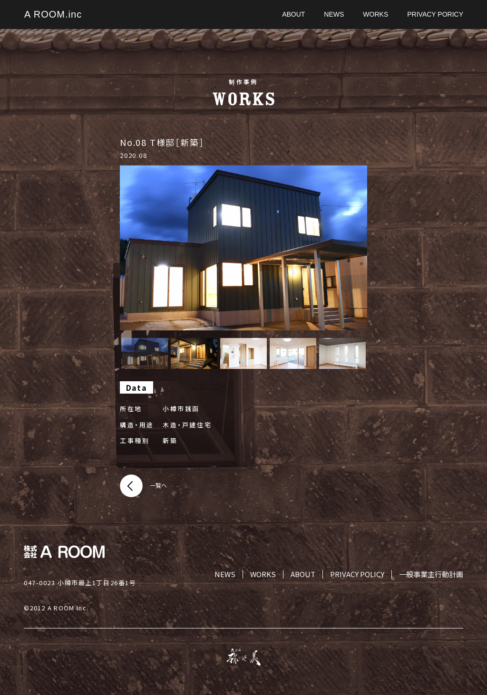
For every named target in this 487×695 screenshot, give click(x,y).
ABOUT (303, 574)
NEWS (224, 574)
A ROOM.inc (53, 14)
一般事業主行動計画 (431, 574)
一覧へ (158, 485)
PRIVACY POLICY (357, 574)
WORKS (263, 574)
